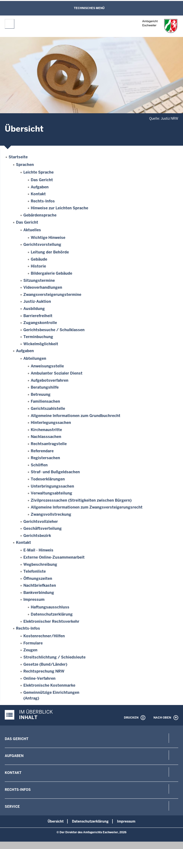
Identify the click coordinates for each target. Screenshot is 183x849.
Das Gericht (42, 179)
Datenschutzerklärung (52, 614)
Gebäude (39, 259)
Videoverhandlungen (42, 287)
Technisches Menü (89, 8)
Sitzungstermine (39, 280)
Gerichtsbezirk (37, 535)
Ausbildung (34, 308)
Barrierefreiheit (37, 315)
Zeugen (30, 650)
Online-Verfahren (39, 678)
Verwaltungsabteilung (51, 493)
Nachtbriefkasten (39, 585)
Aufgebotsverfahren (49, 380)
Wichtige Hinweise (48, 237)
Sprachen (25, 164)
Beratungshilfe (45, 387)
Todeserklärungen (48, 479)
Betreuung (41, 394)
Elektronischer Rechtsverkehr (51, 621)
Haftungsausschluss (50, 607)
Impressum (34, 599)
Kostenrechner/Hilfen (44, 635)
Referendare (42, 450)
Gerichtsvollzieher (40, 521)
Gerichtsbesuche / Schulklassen (54, 329)
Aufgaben (40, 187)
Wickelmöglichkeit (40, 343)
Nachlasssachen (46, 436)
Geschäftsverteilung (42, 528)
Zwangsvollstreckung (51, 514)
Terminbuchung (38, 336)
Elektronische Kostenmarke (49, 685)
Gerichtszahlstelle (48, 408)
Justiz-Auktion (37, 301)
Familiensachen (45, 401)
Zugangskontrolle (40, 322)
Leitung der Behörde (50, 252)
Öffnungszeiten (37, 578)
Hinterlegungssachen (51, 422)
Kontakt (38, 193)
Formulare (33, 643)
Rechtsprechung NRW (43, 671)
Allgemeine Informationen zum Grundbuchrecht (75, 415)
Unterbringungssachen (52, 486)
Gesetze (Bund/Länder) (45, 664)
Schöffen (39, 465)
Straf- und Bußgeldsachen (55, 471)
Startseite (18, 157)
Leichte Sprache (38, 172)
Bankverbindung (38, 592)
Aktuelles (32, 229)
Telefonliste (34, 571)
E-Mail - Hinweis (38, 550)
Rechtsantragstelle (49, 443)
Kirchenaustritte (46, 429)
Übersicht (56, 821)
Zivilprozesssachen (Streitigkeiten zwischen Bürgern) (81, 500)
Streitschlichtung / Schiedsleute (54, 657)
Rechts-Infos (43, 201)
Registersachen (45, 457)
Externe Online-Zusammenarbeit (54, 557)
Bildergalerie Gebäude (51, 273)
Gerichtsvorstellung (42, 244)
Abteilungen (34, 358)
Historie (38, 266)
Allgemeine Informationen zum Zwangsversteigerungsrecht (86, 507)
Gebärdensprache (39, 215)
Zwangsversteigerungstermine (52, 294)
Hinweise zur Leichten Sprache (59, 208)
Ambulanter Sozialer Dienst (56, 373)
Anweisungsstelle (47, 366)
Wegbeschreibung (40, 564)
